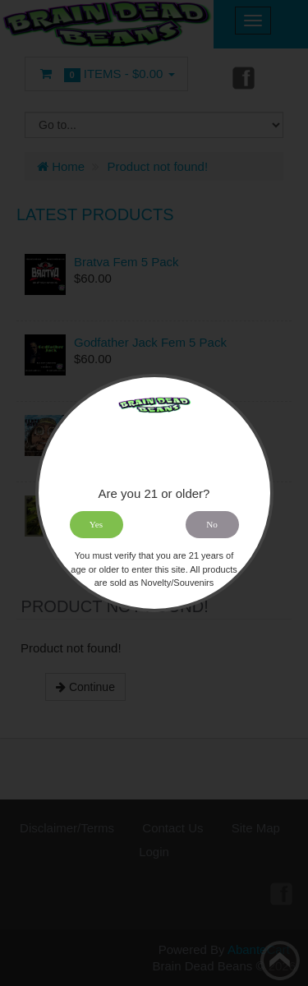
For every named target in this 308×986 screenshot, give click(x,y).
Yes (96, 524)
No (212, 524)
